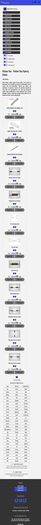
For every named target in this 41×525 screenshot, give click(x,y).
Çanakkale (17, 400)
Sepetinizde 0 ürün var (12, 9)
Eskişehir (16, 409)
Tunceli (16, 443)
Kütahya (7, 426)
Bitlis (8, 398)
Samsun (7, 438)
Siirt (17, 438)
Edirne (7, 406)
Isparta (16, 415)
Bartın (17, 455)
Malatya (16, 426)
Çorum (7, 403)
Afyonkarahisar (26, 386)
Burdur (25, 398)
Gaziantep (26, 409)
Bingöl (26, 395)
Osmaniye (17, 461)
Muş (7, 432)
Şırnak (7, 455)
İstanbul (7, 418)
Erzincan (25, 406)
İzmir (17, 418)
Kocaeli (16, 423)
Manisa (25, 426)
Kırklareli (26, 421)
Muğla (26, 429)
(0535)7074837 (20, 490)
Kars (26, 418)
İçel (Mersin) (25, 415)
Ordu (8, 435)
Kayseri (16, 421)
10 (19, 380)
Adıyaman (16, 386)
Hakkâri (25, 412)
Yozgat (26, 446)
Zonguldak (8, 449)
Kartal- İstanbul (20, 486)
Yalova (17, 458)
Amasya (16, 389)
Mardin (16, 429)
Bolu (17, 398)
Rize (17, 435)
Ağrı (7, 389)
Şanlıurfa (26, 443)
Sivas (8, 441)
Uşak (8, 446)
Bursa (7, 400)
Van (16, 446)
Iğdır (7, 458)
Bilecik (16, 395)
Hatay (8, 415)
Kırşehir (7, 423)
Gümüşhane (17, 412)
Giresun (7, 412)
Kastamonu (8, 421)
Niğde (26, 432)
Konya (26, 423)
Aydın (26, 392)
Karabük (25, 458)
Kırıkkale (16, 452)
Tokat (26, 441)
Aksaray (16, 449)
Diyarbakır (26, 403)
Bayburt (25, 449)
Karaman (7, 452)
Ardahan (25, 455)
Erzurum (7, 409)
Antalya (7, 392)
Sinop (26, 438)
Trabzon (7, 443)
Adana (7, 386)
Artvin (17, 392)
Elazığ (17, 406)
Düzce (26, 461)
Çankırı (25, 400)
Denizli (16, 403)
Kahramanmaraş (8, 429)
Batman (25, 452)
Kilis (7, 461)
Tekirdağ (16, 441)
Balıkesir (7, 395)
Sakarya (25, 435)
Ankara (25, 389)
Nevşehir (16, 432)
